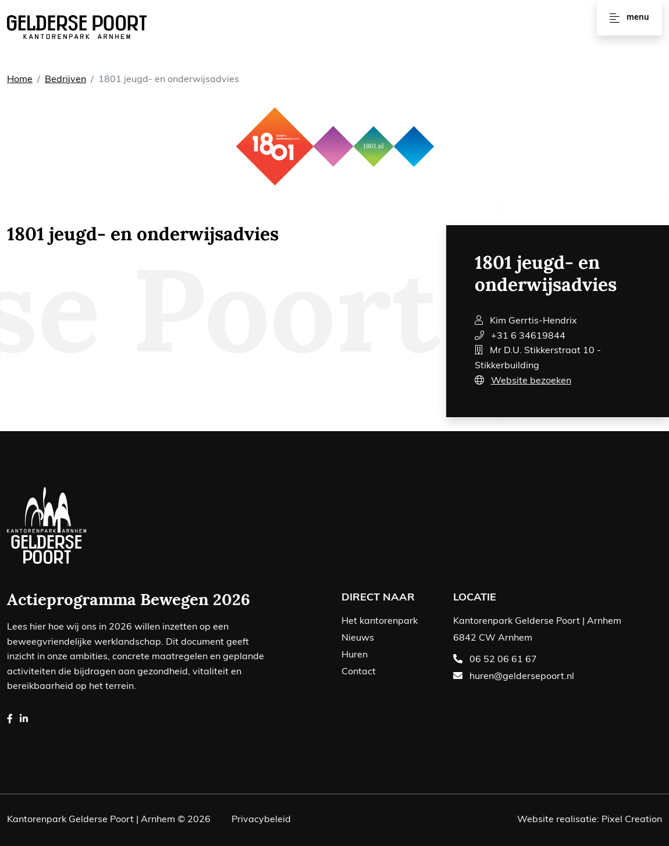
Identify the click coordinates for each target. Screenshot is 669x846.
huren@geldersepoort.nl (521, 676)
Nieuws (357, 638)
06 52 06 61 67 (503, 659)
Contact (358, 672)
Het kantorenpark (379, 621)
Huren (354, 655)
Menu (629, 17)
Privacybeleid (261, 819)
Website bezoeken (531, 381)
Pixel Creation (632, 819)
